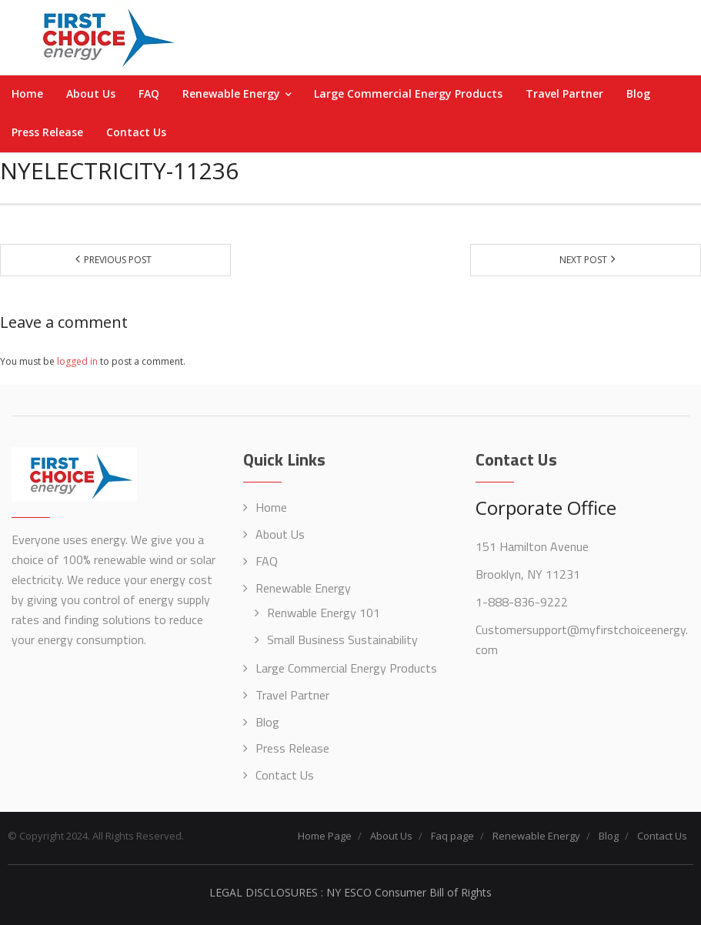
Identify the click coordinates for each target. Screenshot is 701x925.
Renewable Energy (303, 588)
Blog (267, 722)
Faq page (452, 836)
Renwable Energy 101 (323, 612)
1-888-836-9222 (522, 602)
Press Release (292, 748)
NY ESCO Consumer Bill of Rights (409, 892)
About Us (280, 534)
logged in (77, 361)
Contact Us (284, 775)
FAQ (266, 561)
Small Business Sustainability (342, 639)
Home (271, 507)
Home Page (325, 836)
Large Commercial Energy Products (346, 668)
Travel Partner (292, 695)
